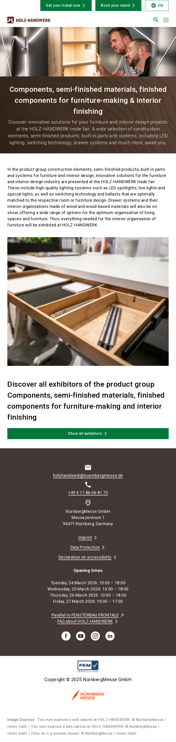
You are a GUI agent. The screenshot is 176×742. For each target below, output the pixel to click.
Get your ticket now (63, 5)
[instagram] (95, 636)
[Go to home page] (45, 21)
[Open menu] (166, 20)
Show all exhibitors (85, 433)
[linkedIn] (110, 636)
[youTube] (80, 636)
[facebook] (66, 636)
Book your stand (115, 5)
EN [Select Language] (157, 5)
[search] (156, 19)
